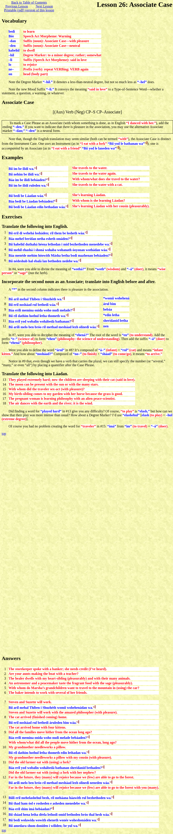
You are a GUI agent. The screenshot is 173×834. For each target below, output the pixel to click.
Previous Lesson (16, 6)
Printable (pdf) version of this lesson (29, 10)
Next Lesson (44, 6)
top (4, 433)
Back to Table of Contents (29, 2)
